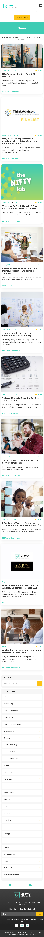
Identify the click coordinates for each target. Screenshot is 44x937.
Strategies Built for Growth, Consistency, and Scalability (16, 334)
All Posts (7, 697)
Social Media (9, 827)
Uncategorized (9, 854)
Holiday (7, 765)
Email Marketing (10, 744)
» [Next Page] (27, 885)
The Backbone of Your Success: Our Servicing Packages (21, 461)
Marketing (8, 779)
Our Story (7, 902)
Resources (36, 902)
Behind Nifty (8, 703)
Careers (22, 904)
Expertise (17, 902)
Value (6, 861)
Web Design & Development (17, 934)
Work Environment (11, 874)
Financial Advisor (10, 751)
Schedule (7, 813)
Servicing (7, 820)
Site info (38, 932)
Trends (6, 847)
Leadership (8, 772)
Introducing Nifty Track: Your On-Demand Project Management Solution (19, 270)
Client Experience (11, 710)
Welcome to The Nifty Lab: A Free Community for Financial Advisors (20, 206)
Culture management (12, 724)
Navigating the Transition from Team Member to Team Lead (21, 651)
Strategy (7, 833)
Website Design (10, 868)
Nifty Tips (7, 799)
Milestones (8, 785)
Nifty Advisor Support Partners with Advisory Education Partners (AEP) (21, 586)
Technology (8, 840)
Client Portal (8, 717)
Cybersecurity (9, 731)
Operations (8, 806)
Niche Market (9, 792)
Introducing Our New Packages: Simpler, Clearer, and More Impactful (21, 523)
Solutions (26, 902)
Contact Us (21, 17)
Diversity (7, 738)
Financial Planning (11, 758)
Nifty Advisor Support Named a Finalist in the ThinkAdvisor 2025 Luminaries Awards (19, 140)
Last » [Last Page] (32, 885)
